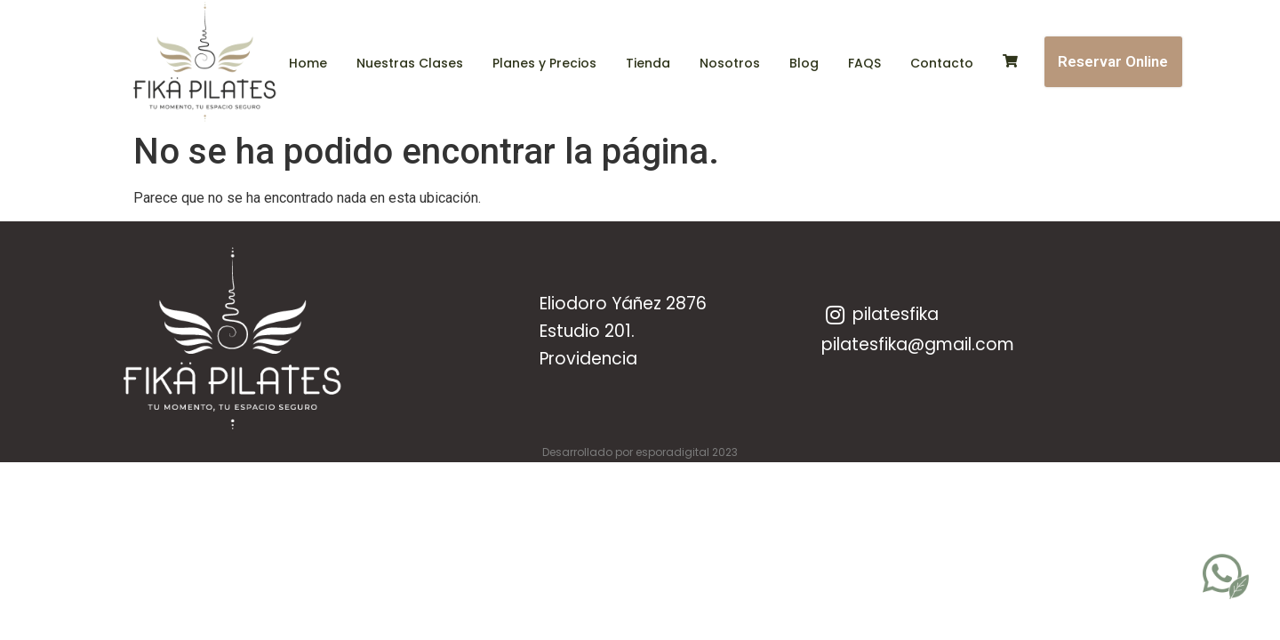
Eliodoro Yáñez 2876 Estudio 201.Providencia (623, 331)
